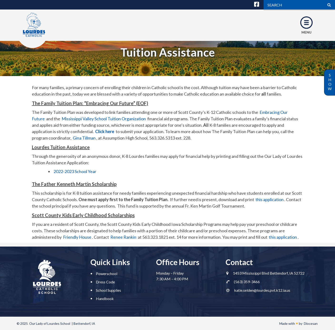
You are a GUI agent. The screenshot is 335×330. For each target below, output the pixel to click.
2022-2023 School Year (75, 171)
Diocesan (311, 323)
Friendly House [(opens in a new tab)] (77, 237)
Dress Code (105, 282)
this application (270, 199)
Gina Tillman (84, 138)
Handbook (105, 298)
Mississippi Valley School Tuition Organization (104, 118)
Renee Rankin (123, 237)
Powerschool (106, 273)
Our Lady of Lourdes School (49, 323)
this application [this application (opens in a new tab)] (283, 237)
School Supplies (108, 290)
